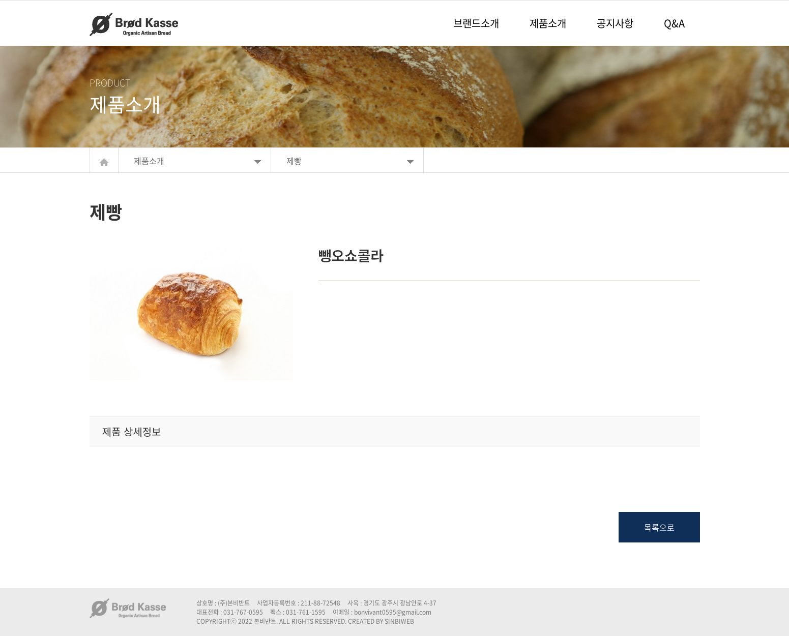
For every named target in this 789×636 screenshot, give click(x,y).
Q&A (674, 23)
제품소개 (548, 23)
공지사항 (615, 23)
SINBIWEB (399, 621)
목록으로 (659, 527)
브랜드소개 (476, 23)
